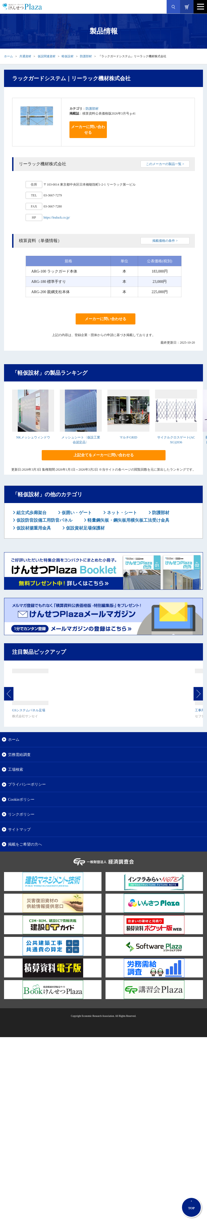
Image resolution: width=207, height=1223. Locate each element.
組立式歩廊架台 (31, 512)
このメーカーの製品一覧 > (165, 164)
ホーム (8, 56)
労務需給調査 (19, 754)
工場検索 (15, 769)
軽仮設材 (67, 56)
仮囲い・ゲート (76, 512)
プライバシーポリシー (27, 784)
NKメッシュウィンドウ (33, 437)
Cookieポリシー (21, 799)
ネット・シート (121, 512)
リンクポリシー (21, 814)
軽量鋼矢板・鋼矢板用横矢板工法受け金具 (127, 520)
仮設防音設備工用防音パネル (43, 520)
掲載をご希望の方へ (25, 844)
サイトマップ (19, 829)
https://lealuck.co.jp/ (57, 217)
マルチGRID (128, 437)
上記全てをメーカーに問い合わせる (103, 455)
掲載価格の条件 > (165, 241)
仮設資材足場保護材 (85, 528)
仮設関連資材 (46, 56)
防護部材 (86, 56)
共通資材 (25, 56)
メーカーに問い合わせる (88, 130)
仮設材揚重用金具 (33, 528)
